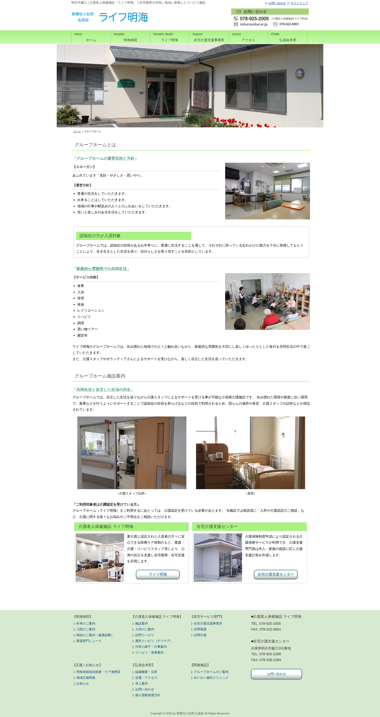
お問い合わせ (277, 3)
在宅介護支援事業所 (208, 623)
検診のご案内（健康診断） (95, 635)
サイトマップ (299, 3)
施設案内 (141, 623)
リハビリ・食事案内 (149, 652)
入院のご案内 (85, 629)
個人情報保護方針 (147, 695)
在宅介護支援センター (276, 574)
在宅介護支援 (209, 36)
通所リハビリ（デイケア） (154, 641)
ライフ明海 (169, 36)
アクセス (248, 36)
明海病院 (130, 36)
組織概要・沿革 (146, 672)
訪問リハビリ (144, 635)
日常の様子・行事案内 (151, 646)
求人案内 (141, 683)
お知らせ (82, 683)
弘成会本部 (287, 36)
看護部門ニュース (89, 641)
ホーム (91, 36)
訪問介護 (200, 635)
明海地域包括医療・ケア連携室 (98, 672)
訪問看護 (200, 629)
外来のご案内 (85, 623)
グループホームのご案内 (211, 672)
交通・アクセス (146, 677)
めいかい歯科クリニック (211, 677)
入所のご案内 (144, 629)
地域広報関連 (85, 677)
